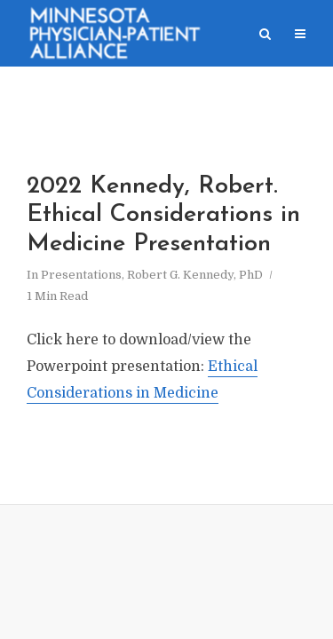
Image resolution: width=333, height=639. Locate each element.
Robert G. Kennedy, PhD (195, 274)
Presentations (81, 274)
